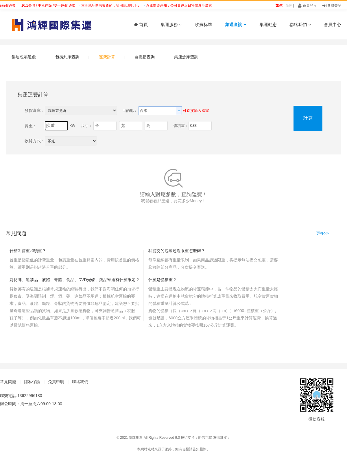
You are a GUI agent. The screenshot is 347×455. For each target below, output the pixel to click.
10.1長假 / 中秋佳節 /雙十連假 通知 (50, 5)
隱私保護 (32, 381)
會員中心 (332, 24)
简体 (288, 5)
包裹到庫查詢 (67, 56)
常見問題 (8, 381)
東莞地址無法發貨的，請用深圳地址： (112, 5)
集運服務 (171, 24)
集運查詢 (235, 24)
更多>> (322, 233)
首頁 (141, 24)
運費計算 (107, 56)
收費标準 (203, 24)
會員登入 (307, 5)
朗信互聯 (205, 438)
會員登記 (331, 5)
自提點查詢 (144, 56)
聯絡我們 (300, 24)
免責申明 (56, 381)
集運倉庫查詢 (186, 56)
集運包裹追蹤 (24, 56)
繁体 (279, 5)
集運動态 (268, 24)
